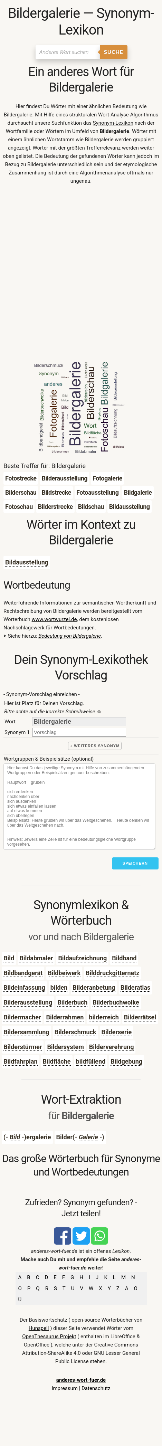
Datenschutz (96, 1388)
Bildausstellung (26, 562)
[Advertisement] (81, 275)
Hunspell (39, 1328)
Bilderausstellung (27, 1002)
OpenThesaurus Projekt (49, 1336)
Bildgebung (126, 1061)
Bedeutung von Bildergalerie (69, 636)
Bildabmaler (36, 958)
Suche (113, 52)
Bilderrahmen (65, 1017)
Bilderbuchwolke (116, 1002)
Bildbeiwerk (64, 973)
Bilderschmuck (75, 1032)
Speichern (135, 863)
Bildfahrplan (20, 1061)
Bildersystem (65, 1046)
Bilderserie (117, 1032)
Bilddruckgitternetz (112, 973)
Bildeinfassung (24, 987)
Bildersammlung (26, 1032)
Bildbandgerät (22, 973)
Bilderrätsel (140, 1017)
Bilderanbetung (94, 987)
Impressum (64, 1388)
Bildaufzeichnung (82, 958)
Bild (8, 958)
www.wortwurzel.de (54, 619)
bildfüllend (91, 1061)
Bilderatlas (136, 987)
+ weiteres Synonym (95, 746)
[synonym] (79, 732)
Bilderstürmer (22, 1046)
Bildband (124, 958)
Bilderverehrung (111, 1046)
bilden (59, 987)
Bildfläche (57, 1061)
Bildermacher (22, 1017)
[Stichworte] (79, 806)
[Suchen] (67, 52)
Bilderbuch (72, 1002)
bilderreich (103, 1017)
